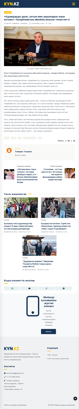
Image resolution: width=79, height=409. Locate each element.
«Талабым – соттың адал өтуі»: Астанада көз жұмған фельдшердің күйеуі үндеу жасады (51, 174)
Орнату (48, 331)
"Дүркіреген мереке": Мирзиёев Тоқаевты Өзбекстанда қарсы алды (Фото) (38, 264)
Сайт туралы (52, 355)
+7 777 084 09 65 (13, 377)
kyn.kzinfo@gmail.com (15, 373)
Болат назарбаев (29, 138)
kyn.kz (14, 232)
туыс (40, 138)
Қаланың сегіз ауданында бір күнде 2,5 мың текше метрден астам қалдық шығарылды (18, 226)
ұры (19, 138)
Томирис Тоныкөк (19, 23)
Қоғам (7, 12)
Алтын (13, 138)
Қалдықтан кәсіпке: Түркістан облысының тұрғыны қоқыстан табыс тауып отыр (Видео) (56, 226)
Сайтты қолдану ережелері (58, 359)
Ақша (7, 138)
